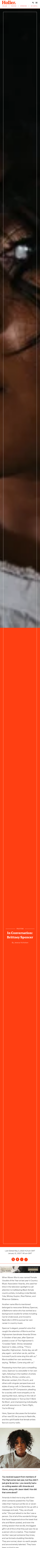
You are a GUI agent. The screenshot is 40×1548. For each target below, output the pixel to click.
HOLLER (4, 6)
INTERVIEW (23, 6)
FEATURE (13, 6)
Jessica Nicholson (21, 942)
